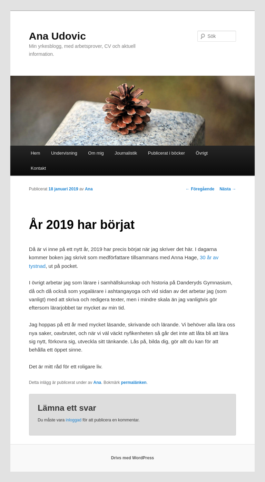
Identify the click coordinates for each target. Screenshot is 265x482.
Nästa (227, 189)
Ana (89, 189)
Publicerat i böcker (166, 153)
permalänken (134, 382)
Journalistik (126, 153)
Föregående (200, 189)
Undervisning (64, 153)
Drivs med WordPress (132, 457)
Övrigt (202, 153)
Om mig (96, 153)
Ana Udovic (57, 36)
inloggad (73, 420)
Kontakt (38, 168)
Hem (35, 153)
